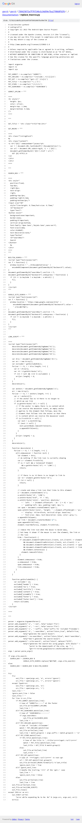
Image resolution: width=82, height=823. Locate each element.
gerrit (5, 11)
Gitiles (14, 819)
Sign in (77, 4)
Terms (27, 819)
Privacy (20, 819)
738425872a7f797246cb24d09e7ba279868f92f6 (41, 11)
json (78, 819)
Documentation (10, 14)
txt (72, 819)
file (51, 20)
